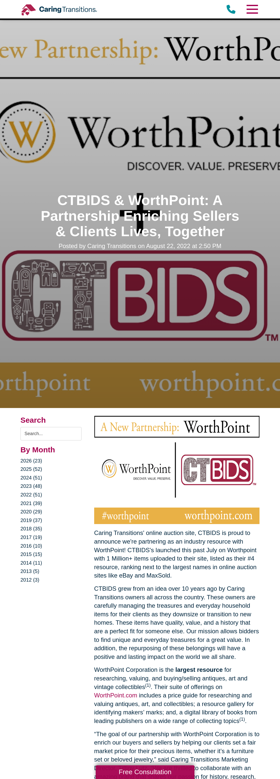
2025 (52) (31, 469)
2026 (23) (31, 460)
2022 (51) (31, 494)
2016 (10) (31, 546)
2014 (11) (31, 563)
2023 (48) (31, 486)
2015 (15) (31, 554)
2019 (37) (31, 520)
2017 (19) (31, 537)
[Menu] (251, 9)
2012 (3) (30, 580)
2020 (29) (31, 511)
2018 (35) (31, 528)
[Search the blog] (51, 433)
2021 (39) (31, 503)
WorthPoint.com (115, 695)
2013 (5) (30, 571)
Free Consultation (145, 772)
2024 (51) (31, 477)
